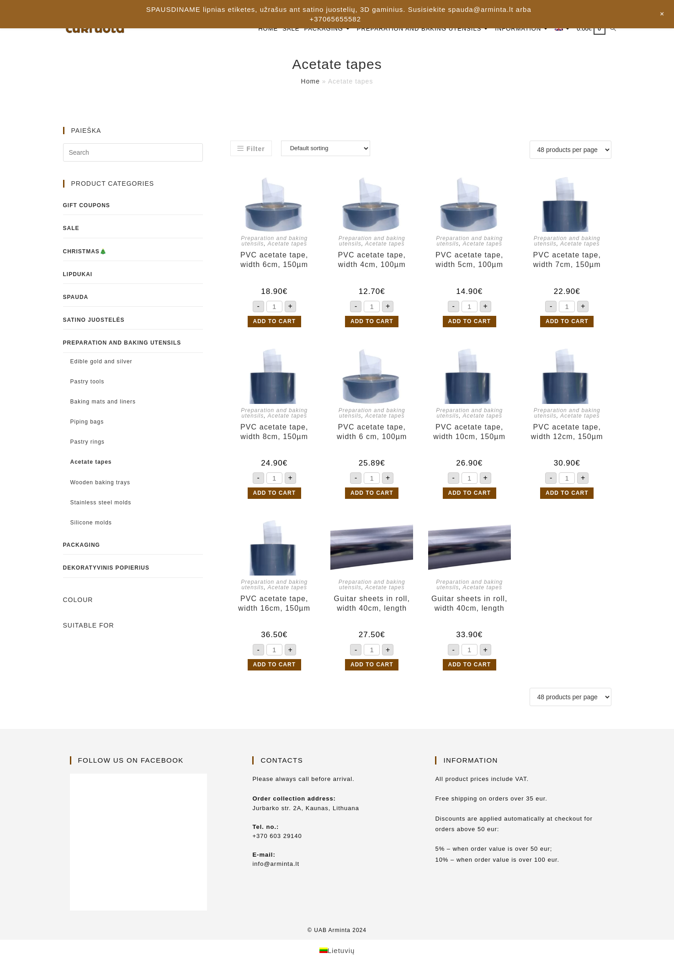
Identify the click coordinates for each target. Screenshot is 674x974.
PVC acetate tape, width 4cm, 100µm (372, 259)
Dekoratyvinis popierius (106, 568)
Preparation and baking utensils (122, 343)
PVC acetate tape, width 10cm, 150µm (469, 431)
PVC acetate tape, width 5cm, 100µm (469, 259)
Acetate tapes (287, 244)
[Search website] (613, 28)
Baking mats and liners (103, 401)
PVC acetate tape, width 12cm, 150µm (567, 431)
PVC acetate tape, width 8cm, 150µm (274, 431)
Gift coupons (86, 205)
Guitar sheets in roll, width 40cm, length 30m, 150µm (469, 604)
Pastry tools (87, 381)
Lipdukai (78, 274)
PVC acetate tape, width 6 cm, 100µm (372, 431)
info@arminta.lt (275, 863)
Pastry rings (87, 442)
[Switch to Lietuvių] (337, 950)
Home (310, 81)
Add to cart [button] (274, 321)
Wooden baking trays (100, 482)
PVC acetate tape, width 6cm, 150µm (274, 259)
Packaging (81, 545)
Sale (71, 228)
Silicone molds (91, 522)
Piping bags (87, 422)
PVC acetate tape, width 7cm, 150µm (567, 259)
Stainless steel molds (101, 502)
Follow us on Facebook (131, 760)
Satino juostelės (94, 320)
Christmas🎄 (85, 251)
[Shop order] (325, 148)
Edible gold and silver (101, 361)
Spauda (76, 297)
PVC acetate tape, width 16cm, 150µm (274, 603)
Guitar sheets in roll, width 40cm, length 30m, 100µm (372, 604)
